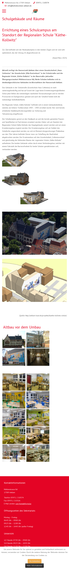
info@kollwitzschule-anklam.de (20, 6)
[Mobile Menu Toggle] (4, 11)
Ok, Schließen (34, 561)
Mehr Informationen (34, 565)
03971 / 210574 (42, 3)
